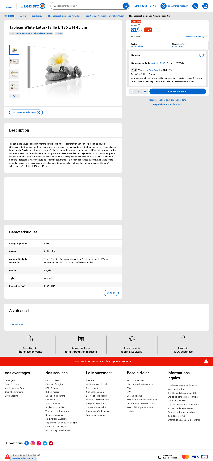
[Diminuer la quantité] (131, 91)
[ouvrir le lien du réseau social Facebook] (26, 443)
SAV (129, 392)
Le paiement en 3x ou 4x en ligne (61, 423)
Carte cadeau (51, 399)
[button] (26, 112)
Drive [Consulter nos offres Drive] (153, 6)
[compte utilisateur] (195, 6)
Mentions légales (176, 389)
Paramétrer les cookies (23, 458)
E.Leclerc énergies (54, 384)
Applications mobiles (55, 407)
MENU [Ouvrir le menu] (9, 6)
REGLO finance (52, 388)
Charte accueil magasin (56, 426)
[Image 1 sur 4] (14, 50)
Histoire (89, 380)
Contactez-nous (134, 396)
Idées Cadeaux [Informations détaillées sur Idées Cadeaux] (37, 16)
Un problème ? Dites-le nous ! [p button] (167, 104)
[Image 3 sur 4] (14, 74)
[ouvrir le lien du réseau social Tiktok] (39, 443)
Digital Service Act (176, 416)
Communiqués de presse (98, 411)
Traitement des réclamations (181, 412)
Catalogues (10, 380)
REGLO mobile (52, 392)
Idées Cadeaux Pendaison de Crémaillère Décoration (31, 33)
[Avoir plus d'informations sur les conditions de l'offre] (194, 36)
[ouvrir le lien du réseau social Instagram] (32, 443)
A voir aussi (19, 311)
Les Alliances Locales (96, 396)
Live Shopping (11, 396)
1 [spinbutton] (138, 91)
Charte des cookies (177, 401)
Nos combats (92, 388)
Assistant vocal (52, 403)
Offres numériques (54, 415)
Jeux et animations (14, 392)
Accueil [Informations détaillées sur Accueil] (23, 16)
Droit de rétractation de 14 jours (183, 404)
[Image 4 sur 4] (14, 86)
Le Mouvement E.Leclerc (98, 384)
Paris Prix (153, 70)
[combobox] (90, 6)
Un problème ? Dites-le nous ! (141, 403)
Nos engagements (95, 392)
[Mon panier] (205, 6)
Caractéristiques (23, 232)
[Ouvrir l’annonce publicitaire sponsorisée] (63, 198)
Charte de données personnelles (183, 397)
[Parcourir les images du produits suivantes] (14, 96)
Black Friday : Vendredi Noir (58, 430)
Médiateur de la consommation (142, 399)
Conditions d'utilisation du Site (182, 393)
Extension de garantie (55, 396)
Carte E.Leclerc (12, 384)
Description (19, 130)
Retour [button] (12, 16)
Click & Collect (52, 380)
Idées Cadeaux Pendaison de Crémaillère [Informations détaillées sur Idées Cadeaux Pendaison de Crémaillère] (64, 16)
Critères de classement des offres (184, 420)
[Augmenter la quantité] (144, 91)
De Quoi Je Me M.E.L (96, 403)
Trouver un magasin (95, 415)
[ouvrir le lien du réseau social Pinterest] (51, 443)
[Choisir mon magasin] (174, 6)
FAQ (129, 388)
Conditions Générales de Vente (182, 385)
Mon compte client (136, 380)
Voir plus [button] (111, 293)
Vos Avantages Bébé (15, 388)
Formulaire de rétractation (180, 408)
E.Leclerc (56, 419)
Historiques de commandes (140, 384)
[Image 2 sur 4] (14, 62)
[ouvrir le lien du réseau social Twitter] (45, 443)
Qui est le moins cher (96, 407)
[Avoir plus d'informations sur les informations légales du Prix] (139, 25)
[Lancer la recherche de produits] (126, 6)
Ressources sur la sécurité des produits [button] (167, 100)
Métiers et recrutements (97, 399)
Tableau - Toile (16, 324)
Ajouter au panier (177, 91)
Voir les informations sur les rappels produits (103, 361)
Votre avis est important (57, 411)
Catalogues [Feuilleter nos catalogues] (141, 6)
